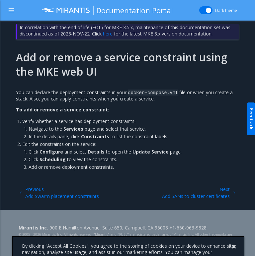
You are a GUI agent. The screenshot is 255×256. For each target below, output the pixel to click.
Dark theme (226, 10)
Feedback (251, 119)
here (108, 34)
